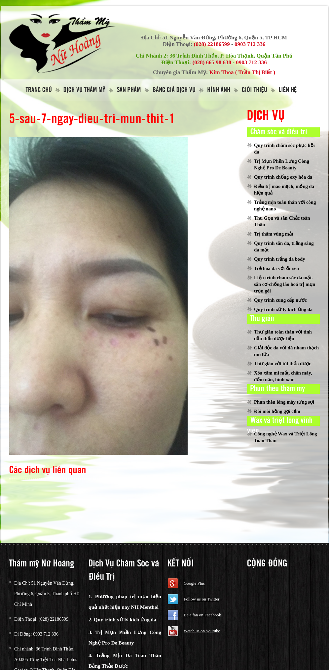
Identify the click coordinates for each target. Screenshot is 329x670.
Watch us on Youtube (202, 630)
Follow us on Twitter (201, 599)
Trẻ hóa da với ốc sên (276, 268)
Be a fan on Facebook (202, 614)
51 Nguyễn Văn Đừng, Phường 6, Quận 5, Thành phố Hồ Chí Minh (46, 594)
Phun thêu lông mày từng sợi (284, 402)
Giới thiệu (254, 90)
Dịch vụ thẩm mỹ (84, 90)
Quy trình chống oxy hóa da (283, 177)
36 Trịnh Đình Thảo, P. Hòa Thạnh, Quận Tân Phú (230, 56)
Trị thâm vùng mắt (273, 234)
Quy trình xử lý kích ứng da (283, 309)
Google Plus (194, 583)
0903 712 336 (250, 44)
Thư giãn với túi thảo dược (282, 363)
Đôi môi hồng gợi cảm (277, 411)
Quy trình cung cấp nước (280, 300)
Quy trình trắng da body (279, 259)
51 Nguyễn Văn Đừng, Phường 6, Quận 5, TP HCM (225, 37)
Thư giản (262, 318)
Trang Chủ (39, 90)
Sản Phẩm (129, 90)
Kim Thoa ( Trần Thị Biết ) (242, 72)
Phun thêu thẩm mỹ (277, 388)
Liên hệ (288, 90)
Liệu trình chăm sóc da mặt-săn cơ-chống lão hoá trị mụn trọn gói (284, 284)
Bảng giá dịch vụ (174, 90)
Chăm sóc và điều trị (278, 132)
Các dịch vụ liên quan (47, 470)
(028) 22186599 (212, 44)
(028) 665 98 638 (212, 62)
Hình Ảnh (218, 90)
